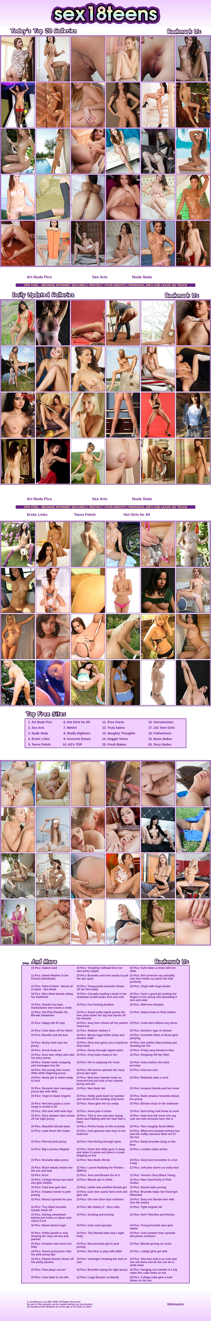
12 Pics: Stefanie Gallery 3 (93, 1030)
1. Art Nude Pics (39, 722)
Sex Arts (99, 277)
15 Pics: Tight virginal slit (146, 1207)
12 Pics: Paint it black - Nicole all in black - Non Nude (52, 988)
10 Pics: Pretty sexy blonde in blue (152, 1050)
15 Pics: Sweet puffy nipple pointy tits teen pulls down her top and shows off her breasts (101, 1015)
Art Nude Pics (39, 277)
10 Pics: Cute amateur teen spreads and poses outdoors (152, 1234)
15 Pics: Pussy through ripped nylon (100, 1050)
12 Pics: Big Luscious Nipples (50, 1149)
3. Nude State (37, 733)
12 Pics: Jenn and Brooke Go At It (98, 1175)
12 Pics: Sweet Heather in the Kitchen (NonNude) (49, 977)
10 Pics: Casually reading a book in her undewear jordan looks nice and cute (102, 995)
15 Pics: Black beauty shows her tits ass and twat (52, 1169)
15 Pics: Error (39, 1175)
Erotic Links (37, 515)
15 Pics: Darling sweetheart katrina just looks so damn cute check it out (51, 1217)
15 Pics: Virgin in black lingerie (51, 1096)
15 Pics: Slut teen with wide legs (51, 1111)
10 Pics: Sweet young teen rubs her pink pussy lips (51, 1253)
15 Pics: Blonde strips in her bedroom (154, 1103)
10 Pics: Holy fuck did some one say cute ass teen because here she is (153, 1117)
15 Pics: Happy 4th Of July (48, 1023)
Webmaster (175, 1304)
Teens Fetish (85, 515)
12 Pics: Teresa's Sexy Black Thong (152, 1175)
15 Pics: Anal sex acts (144, 1070)
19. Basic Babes (160, 739)
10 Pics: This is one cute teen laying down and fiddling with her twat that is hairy (101, 1119)
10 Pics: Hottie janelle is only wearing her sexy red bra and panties (49, 1236)
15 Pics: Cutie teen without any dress (153, 1023)
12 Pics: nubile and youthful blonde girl (102, 1187)
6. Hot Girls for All (76, 722)
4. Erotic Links (38, 739)
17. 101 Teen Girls (161, 727)
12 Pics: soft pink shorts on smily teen (154, 1167)
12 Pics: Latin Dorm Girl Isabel (50, 1130)
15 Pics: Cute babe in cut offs (49, 1277)
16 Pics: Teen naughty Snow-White (152, 1126)
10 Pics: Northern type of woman (151, 1030)
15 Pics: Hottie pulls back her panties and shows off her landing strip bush (100, 1097)
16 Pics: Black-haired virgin (48, 1225)
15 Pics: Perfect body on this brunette (101, 1126)
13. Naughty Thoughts (118, 733)
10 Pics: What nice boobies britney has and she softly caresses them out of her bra (155, 1134)
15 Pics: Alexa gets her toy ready (98, 1103)
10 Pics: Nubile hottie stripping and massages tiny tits (50, 1064)
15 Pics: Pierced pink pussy (48, 1141)
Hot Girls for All (137, 515)
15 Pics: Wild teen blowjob (147, 1004)
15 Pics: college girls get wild (148, 1251)
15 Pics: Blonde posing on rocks (150, 1243)
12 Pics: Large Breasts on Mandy (98, 1277)
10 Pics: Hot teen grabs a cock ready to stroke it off (50, 1105)
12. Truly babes (113, 727)
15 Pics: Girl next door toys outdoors (100, 1199)
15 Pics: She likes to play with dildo (99, 1251)
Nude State (142, 277)
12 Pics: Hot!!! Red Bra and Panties (152, 1214)
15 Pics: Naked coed (44, 967)
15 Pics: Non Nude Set (91, 1088)
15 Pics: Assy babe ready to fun (97, 1054)
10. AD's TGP (72, 744)
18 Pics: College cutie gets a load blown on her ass (151, 1279)
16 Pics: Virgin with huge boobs (150, 986)
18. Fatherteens (159, 733)
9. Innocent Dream (77, 739)
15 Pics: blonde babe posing (148, 1187)
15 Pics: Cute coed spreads (94, 1225)
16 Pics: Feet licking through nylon (99, 1141)
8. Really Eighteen (76, 733)
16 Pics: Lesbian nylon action (148, 1149)
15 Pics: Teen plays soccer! (48, 1269)
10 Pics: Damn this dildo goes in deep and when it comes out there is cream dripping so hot (101, 1152)
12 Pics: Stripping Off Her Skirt (149, 1054)
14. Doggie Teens (115, 739)
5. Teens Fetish (39, 744)
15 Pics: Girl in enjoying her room (98, 1062)
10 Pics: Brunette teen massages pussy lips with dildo (52, 1090)
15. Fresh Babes (114, 744)
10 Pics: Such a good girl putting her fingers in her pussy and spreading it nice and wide (153, 997)
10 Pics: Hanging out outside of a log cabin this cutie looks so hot (153, 1271)
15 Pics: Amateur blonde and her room (154, 1088)
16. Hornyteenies (160, 722)
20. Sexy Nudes (159, 744)
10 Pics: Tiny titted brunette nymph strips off (48, 1208)
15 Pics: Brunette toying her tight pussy (102, 1269)
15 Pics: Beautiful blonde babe (50, 1126)
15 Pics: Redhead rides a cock (149, 1077)
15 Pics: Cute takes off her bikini (52, 1030)
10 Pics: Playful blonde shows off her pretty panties (52, 1260)
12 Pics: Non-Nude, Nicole (93, 1160)
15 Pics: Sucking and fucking (95, 1214)
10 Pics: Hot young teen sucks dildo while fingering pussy (50, 1071)
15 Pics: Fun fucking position (95, 1004)
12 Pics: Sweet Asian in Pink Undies (153, 1012)
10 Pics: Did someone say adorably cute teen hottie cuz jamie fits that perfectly (152, 978)
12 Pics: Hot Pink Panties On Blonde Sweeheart (49, 1014)
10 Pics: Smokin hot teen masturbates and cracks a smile (51, 1006)
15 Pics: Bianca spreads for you (51, 1199)
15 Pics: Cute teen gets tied (48, 1187)
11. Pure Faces (113, 722)
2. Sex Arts (35, 727)
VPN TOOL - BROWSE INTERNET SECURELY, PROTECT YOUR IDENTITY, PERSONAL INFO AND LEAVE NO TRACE (105, 285)
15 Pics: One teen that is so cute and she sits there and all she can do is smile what (153, 1262)
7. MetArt (70, 727)
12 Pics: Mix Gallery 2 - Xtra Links (98, 1207)
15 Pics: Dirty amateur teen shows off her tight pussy (53, 1117)
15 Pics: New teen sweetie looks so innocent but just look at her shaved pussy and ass (100, 1080)
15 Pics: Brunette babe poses (49, 1160)
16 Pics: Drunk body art (46, 1050)
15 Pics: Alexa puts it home (94, 1111)
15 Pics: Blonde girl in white (94, 1179)
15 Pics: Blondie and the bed (49, 1035)
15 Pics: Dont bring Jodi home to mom (154, 1111)
